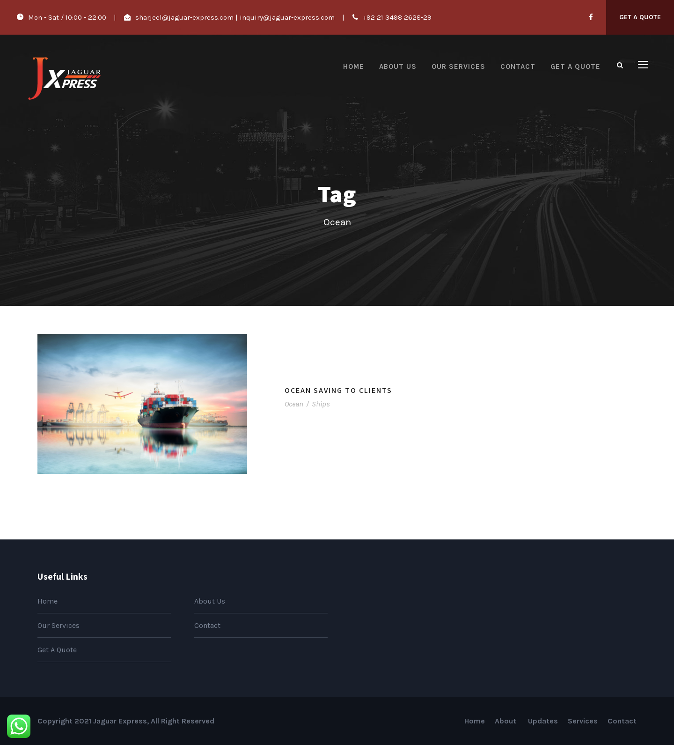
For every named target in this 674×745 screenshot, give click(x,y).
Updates (543, 720)
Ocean (294, 403)
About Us (398, 66)
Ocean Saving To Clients (338, 390)
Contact (517, 66)
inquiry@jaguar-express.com (287, 17)
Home (353, 66)
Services (583, 720)
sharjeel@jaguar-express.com (184, 17)
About (506, 720)
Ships (321, 403)
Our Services (458, 66)
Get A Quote (640, 17)
